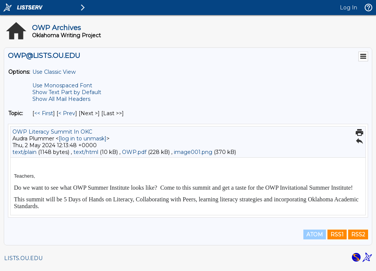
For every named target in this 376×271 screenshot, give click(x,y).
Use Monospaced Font (62, 85)
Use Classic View (54, 72)
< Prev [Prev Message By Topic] (66, 113)
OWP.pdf (134, 152)
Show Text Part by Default (66, 92)
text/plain (24, 152)
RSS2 (358, 234)
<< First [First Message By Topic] (43, 113)
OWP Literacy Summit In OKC (52, 131)
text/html (85, 152)
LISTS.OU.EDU (23, 258)
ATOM (314, 234)
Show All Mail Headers (61, 99)
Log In (348, 7)
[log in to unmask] (83, 138)
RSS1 (337, 234)
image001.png (193, 152)
